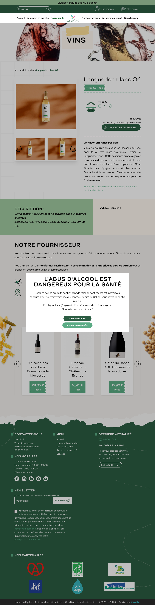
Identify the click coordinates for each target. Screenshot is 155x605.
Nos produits (57, 17)
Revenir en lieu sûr (77, 325)
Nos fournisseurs (91, 17)
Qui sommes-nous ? (111, 17)
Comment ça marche (38, 17)
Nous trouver (131, 17)
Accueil (21, 17)
